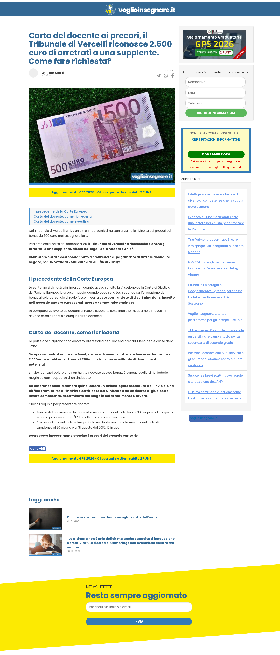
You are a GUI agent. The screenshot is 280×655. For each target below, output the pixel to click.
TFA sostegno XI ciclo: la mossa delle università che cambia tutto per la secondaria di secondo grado (216, 336)
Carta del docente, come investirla (62, 221)
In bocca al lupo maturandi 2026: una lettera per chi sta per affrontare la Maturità (216, 223)
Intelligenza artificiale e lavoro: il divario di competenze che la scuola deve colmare (215, 200)
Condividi (37, 449)
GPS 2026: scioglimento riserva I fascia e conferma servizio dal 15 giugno (213, 269)
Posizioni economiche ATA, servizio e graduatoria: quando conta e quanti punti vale (216, 359)
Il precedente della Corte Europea (61, 211)
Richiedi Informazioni (216, 113)
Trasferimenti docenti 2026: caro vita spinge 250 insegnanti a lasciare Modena (216, 246)
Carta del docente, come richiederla (63, 216)
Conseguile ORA (216, 154)
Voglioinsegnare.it (203, 418)
